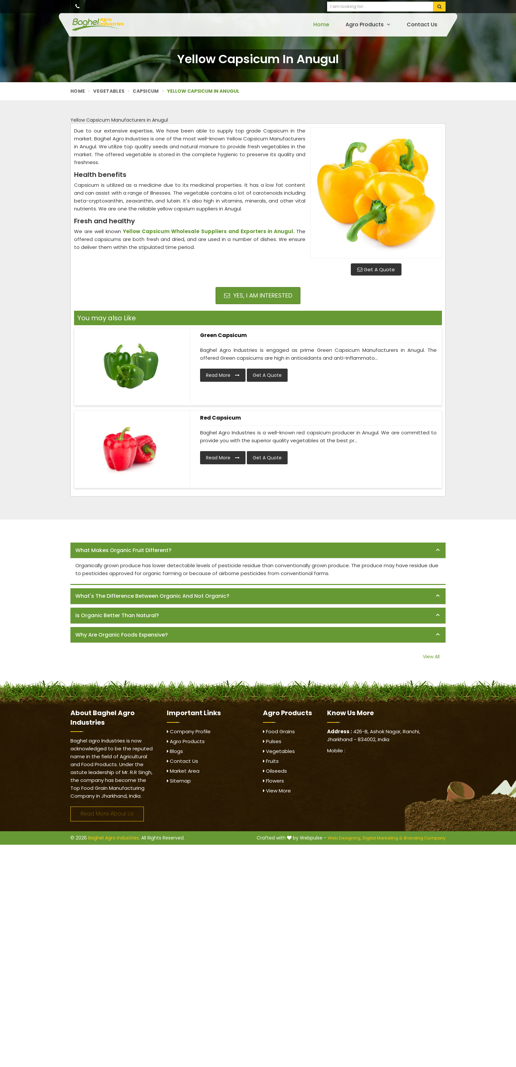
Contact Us (422, 24)
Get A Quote (376, 269)
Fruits (271, 761)
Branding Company (425, 838)
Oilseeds (275, 770)
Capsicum (146, 91)
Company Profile (189, 731)
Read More (223, 375)
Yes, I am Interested (258, 295)
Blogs (175, 751)
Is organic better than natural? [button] (117, 615)
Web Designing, (344, 838)
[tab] (258, 551)
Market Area (183, 770)
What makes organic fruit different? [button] (123, 550)
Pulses (272, 741)
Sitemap (179, 780)
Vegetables (108, 91)
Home (321, 24)
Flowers (273, 780)
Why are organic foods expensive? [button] (121, 635)
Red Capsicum (220, 418)
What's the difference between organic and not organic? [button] (152, 596)
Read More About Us (107, 813)
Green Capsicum (223, 335)
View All (431, 656)
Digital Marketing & (382, 838)
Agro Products (368, 24)
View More (277, 790)
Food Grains (279, 731)
